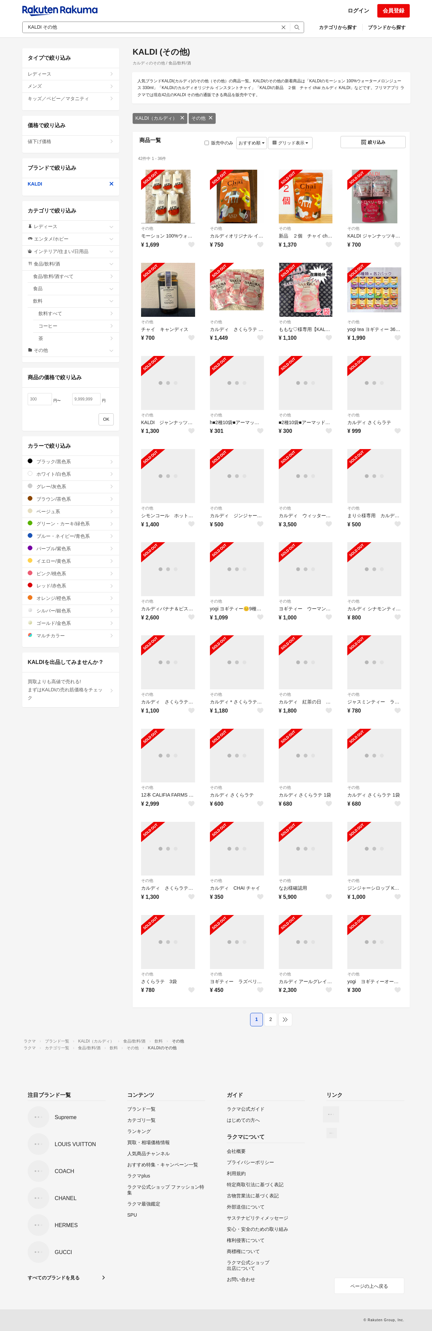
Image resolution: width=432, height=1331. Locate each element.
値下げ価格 (71, 141)
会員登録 (393, 10)
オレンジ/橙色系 (71, 598)
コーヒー (76, 326)
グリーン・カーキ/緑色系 (71, 523)
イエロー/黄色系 (71, 561)
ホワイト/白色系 (71, 474)
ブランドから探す (387, 27)
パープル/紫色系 (71, 548)
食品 (73, 288)
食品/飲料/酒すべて (73, 276)
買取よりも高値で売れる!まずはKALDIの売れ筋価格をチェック (71, 689)
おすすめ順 (252, 142)
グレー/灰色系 (71, 486)
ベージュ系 (71, 511)
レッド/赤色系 (71, 585)
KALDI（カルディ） (160, 118)
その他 (202, 118)
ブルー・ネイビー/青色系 (71, 536)
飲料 (73, 301)
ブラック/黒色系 (71, 461)
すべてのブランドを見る (54, 1277)
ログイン (358, 10)
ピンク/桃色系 (71, 573)
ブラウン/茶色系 (71, 499)
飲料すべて (76, 313)
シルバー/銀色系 (71, 610)
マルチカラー (71, 635)
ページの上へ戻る (369, 1286)
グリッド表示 (290, 142)
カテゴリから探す (338, 27)
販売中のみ (219, 142)
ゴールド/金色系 (71, 623)
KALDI (71, 184)
